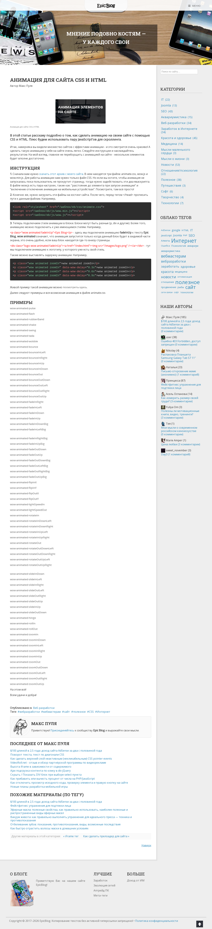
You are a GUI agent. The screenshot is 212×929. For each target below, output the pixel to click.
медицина (181, 271)
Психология (178, 245)
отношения (167, 282)
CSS (91, 712)
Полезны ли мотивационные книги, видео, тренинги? (180, 414)
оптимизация (184, 276)
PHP (185, 235)
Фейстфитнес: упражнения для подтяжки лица (40, 805)
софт (176, 292)
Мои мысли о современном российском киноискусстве (179, 431)
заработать (170, 266)
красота (167, 271)
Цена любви (180, 444)
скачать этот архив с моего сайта (61, 174)
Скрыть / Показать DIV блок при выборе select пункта (46, 774)
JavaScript (166, 235)
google (176, 230)
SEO (192, 235)
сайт (67, 712)
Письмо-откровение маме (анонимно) (180, 373)
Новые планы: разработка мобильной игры (39, 786)
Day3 (175, 454)
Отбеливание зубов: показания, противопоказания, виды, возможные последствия (65, 824)
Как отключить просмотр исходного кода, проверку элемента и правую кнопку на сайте (69, 782)
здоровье (188, 266)
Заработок (101, 880)
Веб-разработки (43, 708)
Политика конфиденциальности (156, 921)
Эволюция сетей (104, 885)
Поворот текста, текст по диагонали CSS (37, 754)
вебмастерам (52, 712)
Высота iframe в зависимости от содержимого (40, 766)
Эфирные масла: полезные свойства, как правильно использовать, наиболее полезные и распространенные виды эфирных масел (69, 811)
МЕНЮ (196, 5)
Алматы (165, 240)
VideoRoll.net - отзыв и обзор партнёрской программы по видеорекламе (58, 762)
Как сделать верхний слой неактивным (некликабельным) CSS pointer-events (61, 758)
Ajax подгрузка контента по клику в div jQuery (40, 770)
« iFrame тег (71, 836)
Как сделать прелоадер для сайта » (106, 836)
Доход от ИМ (136, 880)
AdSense (165, 230)
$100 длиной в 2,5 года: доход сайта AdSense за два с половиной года (56, 750)
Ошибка (165, 245)
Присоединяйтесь (62, 730)
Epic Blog (106, 6)
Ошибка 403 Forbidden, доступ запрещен (180, 342)
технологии (186, 292)
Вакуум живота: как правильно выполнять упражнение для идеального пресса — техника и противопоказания (71, 818)
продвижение (168, 287)
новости (168, 276)
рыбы (181, 287)
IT (191, 230)
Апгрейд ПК (101, 890)
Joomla (177, 235)
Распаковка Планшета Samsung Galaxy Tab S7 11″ (178, 358)
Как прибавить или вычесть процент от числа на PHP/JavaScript (52, 778)
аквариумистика (170, 251)
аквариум (192, 245)
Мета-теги (100, 895)
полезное (79, 712)
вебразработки (30, 712)
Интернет (103, 712)
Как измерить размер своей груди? (179, 399)
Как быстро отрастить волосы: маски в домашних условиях (49, 828)
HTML (185, 230)
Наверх (146, 845)
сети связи (167, 292)
